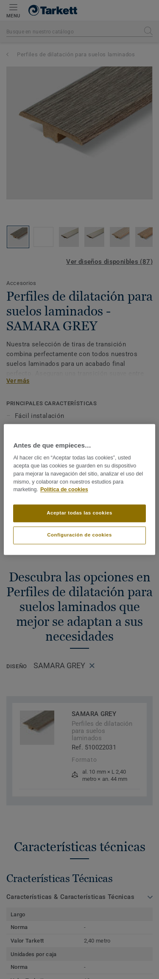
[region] (79, 489)
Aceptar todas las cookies (79, 513)
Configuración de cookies (79, 535)
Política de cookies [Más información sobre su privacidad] (64, 490)
